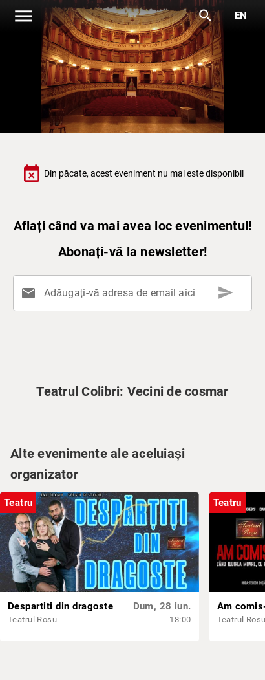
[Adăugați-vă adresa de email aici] (135, 293)
